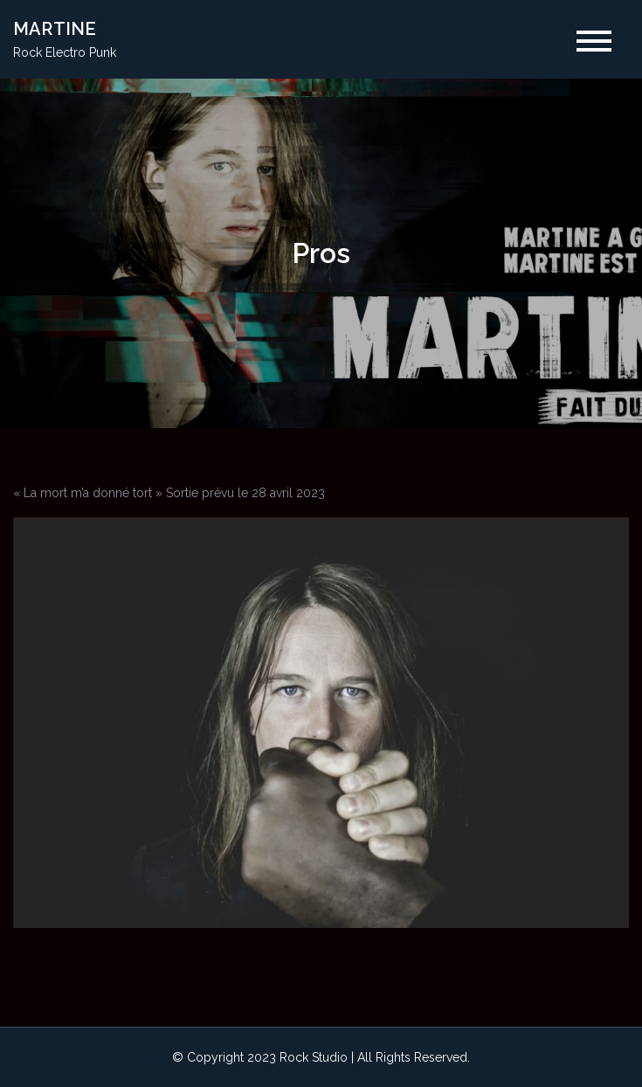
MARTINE (54, 28)
